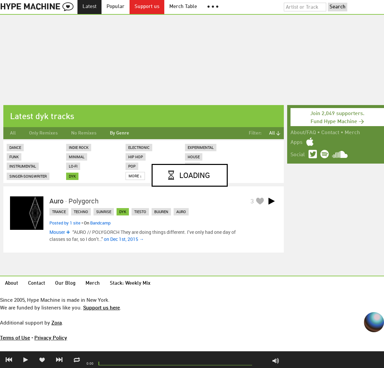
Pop (132, 166)
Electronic (139, 147)
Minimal (76, 156)
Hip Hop (135, 156)
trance (59, 211)
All (13, 133)
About (11, 283)
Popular (116, 6)
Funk (14, 156)
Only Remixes (43, 133)
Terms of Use (15, 337)
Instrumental (22, 166)
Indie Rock (78, 147)
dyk (72, 176)
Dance (15, 147)
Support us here (101, 307)
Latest (89, 6)
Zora (56, 322)
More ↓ (135, 175)
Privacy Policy (50, 337)
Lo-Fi (73, 166)
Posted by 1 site (64, 223)
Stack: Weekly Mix (130, 283)
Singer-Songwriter (28, 176)
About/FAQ (303, 132)
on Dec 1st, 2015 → (124, 239)
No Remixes (84, 133)
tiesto (140, 211)
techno (81, 211)
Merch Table (183, 6)
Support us (147, 6)
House (194, 156)
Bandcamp (100, 223)
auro (181, 211)
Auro (56, 200)
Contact (330, 132)
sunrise (103, 211)
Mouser (57, 232)
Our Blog (65, 283)
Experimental (201, 147)
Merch (352, 132)
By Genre (119, 133)
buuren (161, 211)
